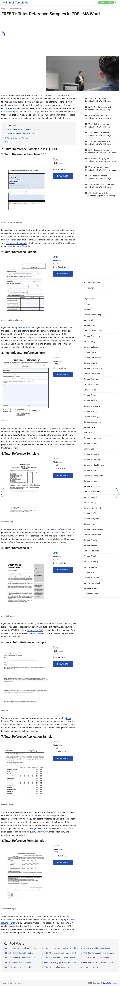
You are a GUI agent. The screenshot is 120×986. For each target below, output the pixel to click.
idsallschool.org (7, 522)
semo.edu (4, 710)
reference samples (9, 111)
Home (3, 9)
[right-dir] (117, 493)
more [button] (6, 142)
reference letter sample (16, 243)
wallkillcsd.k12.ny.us (8, 909)
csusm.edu (5, 421)
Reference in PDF (35, 630)
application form (23, 327)
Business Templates (15, 9)
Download (62, 176)
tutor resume (46, 441)
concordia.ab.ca (7, 805)
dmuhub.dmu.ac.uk (8, 616)
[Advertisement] (60, 36)
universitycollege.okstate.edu (11, 222)
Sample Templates (110, 983)
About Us (19, 983)
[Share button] (3, 33)
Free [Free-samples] (106, 3)
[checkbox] (4, 2)
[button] (116, 2)
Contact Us (7, 983)
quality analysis (36, 832)
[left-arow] (2, 493)
